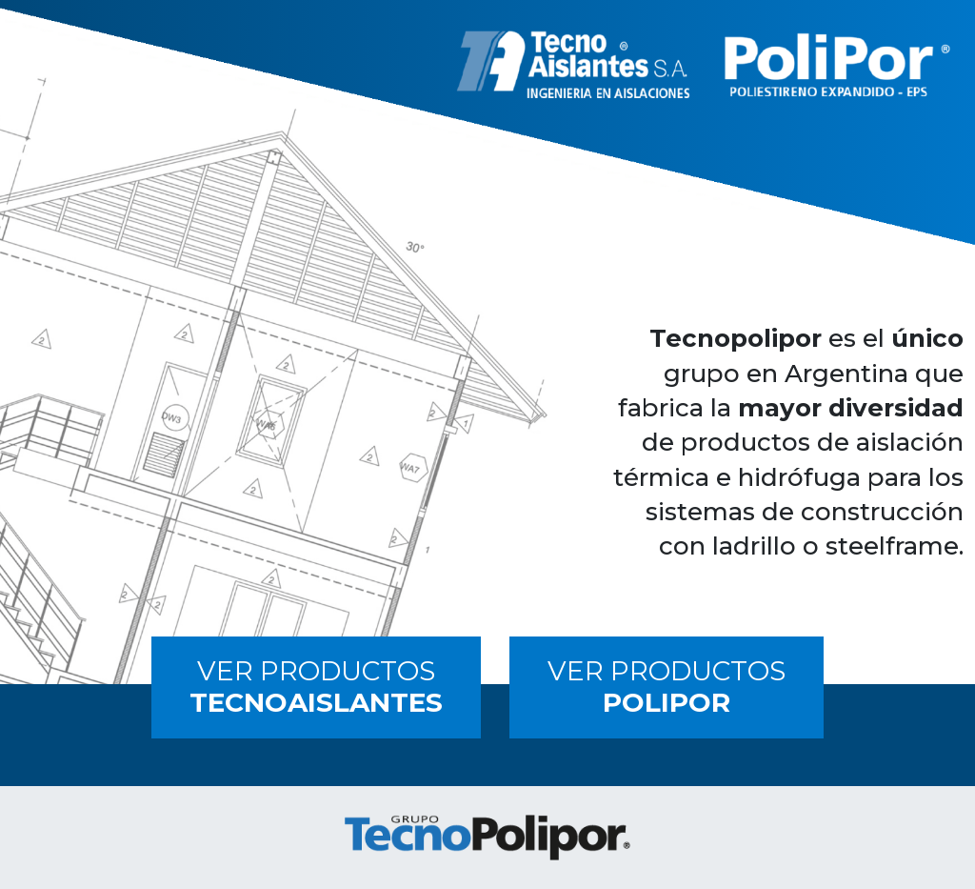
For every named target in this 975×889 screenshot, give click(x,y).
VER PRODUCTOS (316, 687)
